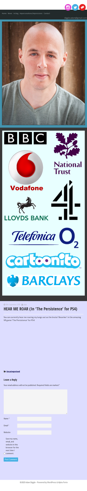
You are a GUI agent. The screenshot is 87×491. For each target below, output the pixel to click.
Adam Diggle (43, 5)
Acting (15, 13)
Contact (47, 13)
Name (7, 418)
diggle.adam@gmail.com (75, 18)
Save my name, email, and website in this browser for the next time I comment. (12, 446)
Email (6, 425)
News (10, 13)
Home (4, 13)
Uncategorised (13, 371)
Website (7, 432)
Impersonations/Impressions (31, 13)
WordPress (51, 482)
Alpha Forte (62, 482)
